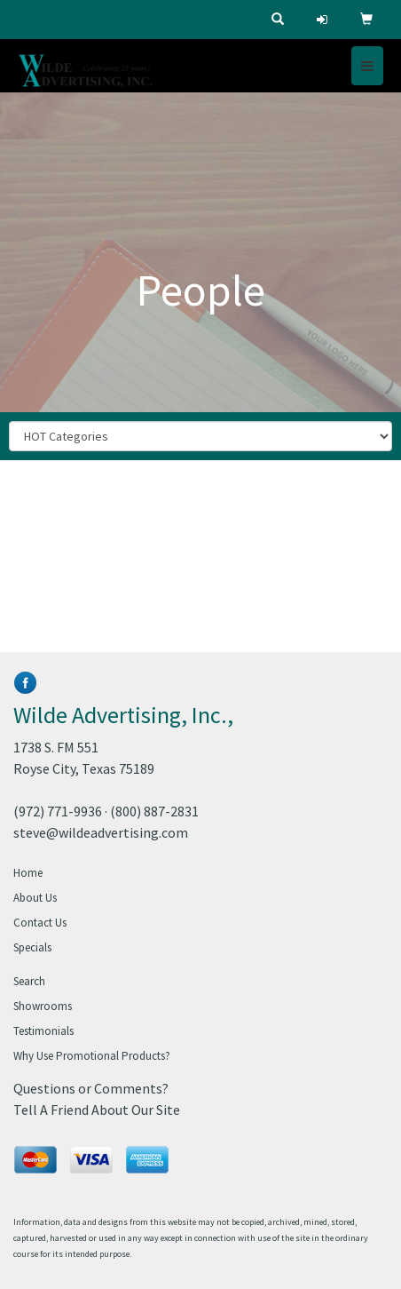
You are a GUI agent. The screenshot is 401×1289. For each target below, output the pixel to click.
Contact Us (40, 922)
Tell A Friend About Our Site (96, 1109)
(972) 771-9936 (57, 811)
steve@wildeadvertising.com (100, 832)
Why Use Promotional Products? (91, 1055)
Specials (32, 947)
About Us (35, 897)
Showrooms (42, 1006)
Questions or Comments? (91, 1088)
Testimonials (43, 1030)
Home (28, 872)
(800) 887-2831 (154, 811)
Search (29, 981)
